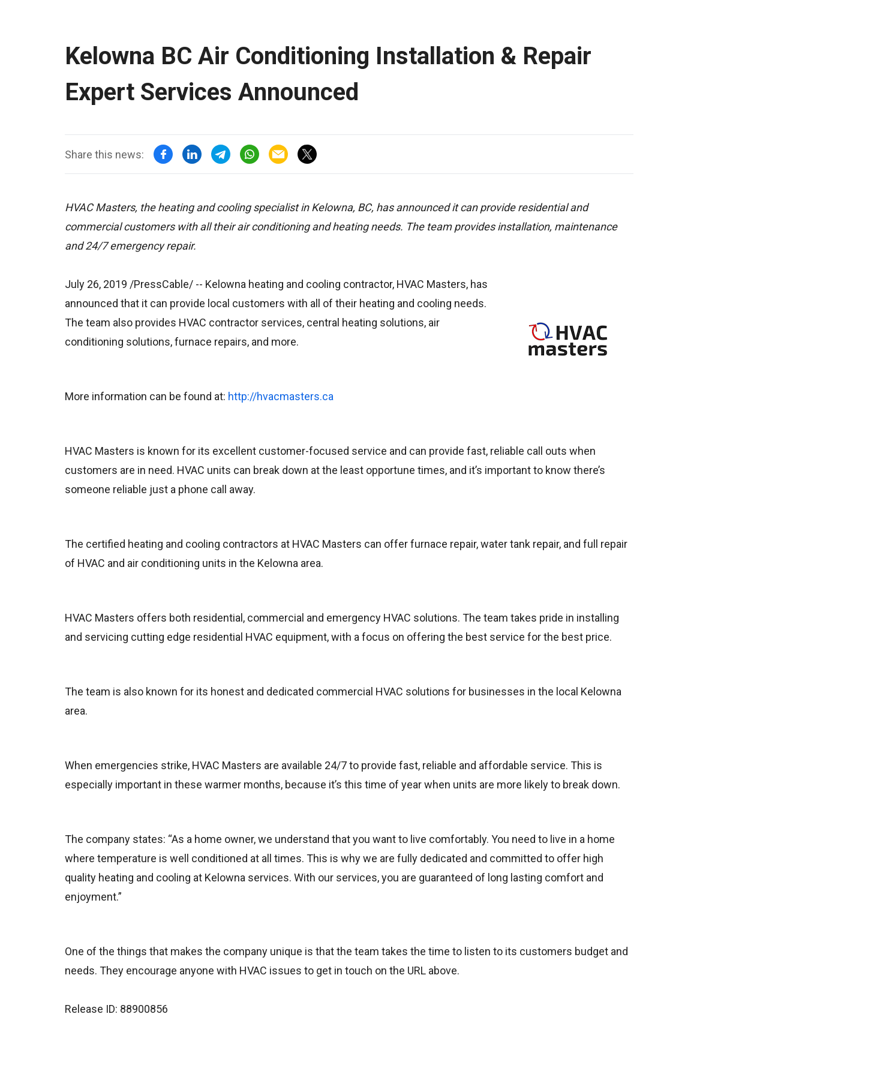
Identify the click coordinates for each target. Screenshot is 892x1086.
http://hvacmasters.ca (281, 396)
